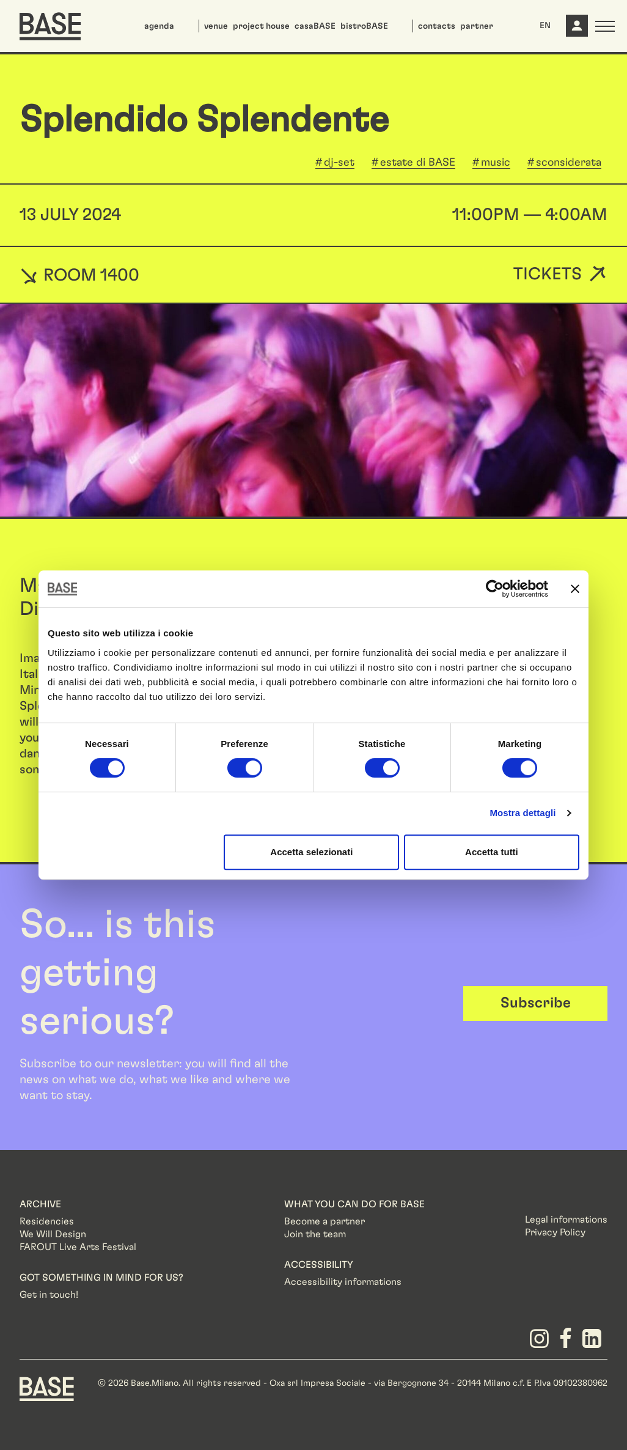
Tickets (547, 274)
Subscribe (536, 1003)
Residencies (47, 1221)
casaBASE (315, 26)
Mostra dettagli (523, 813)
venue (216, 26)
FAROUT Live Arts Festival (78, 1247)
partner (476, 26)
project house (261, 26)
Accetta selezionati (311, 852)
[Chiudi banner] (575, 588)
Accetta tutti (491, 852)
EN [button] (545, 25)
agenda (159, 26)
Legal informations (566, 1219)
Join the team (315, 1234)
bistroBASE (364, 26)
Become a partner (324, 1221)
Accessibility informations (343, 1282)
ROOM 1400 (79, 275)
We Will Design (53, 1234)
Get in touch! (49, 1295)
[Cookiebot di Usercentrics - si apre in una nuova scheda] (494, 589)
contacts (436, 26)
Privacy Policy (555, 1232)
